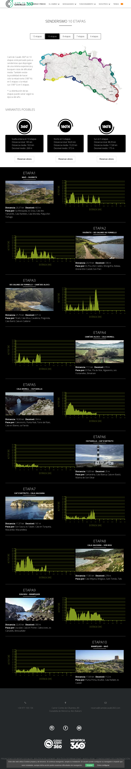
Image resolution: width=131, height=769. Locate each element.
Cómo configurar (103, 765)
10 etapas (52, 36)
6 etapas (94, 36)
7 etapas (80, 36)
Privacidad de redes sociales (17, 758)
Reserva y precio (38, 4)
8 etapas (67, 36)
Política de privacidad (69, 758)
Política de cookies (44, 758)
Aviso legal (89, 758)
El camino (53, 4)
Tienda (116, 4)
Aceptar (90, 765)
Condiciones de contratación (113, 758)
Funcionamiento (86, 4)
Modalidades (68, 4)
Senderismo (56, 21)
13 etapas (37, 36)
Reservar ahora (24, 159)
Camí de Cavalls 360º (19, 4)
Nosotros (103, 4)
